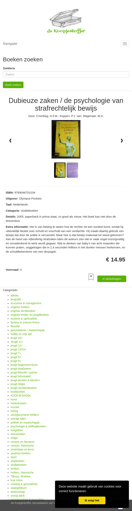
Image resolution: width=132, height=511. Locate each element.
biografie (16, 299)
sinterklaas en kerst (22, 449)
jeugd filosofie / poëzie (24, 372)
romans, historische (22, 445)
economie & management (26, 303)
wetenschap (18, 491)
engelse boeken (20, 307)
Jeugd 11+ (17, 341)
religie (14, 437)
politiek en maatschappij (25, 422)
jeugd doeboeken (21, 368)
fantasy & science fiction (25, 322)
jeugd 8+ (16, 357)
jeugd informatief (21, 376)
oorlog (14, 410)
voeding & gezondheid (24, 484)
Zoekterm (9, 68)
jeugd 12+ (17, 345)
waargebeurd (18, 487)
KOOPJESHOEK (21, 395)
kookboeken (18, 391)
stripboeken (17, 461)
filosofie (15, 326)
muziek (15, 407)
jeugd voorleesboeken (24, 387)
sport (14, 457)
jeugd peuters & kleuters (25, 380)
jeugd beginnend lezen (24, 364)
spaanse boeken (20, 453)
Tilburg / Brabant (20, 476)
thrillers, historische (22, 472)
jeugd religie (18, 384)
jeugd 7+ (16, 353)
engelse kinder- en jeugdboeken (30, 314)
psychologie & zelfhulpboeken (28, 426)
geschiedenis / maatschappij (27, 330)
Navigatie (10, 44)
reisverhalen (18, 434)
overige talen (18, 418)
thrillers (15, 468)
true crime (17, 480)
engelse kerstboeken (23, 310)
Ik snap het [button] (92, 500)
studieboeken (19, 464)
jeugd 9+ (16, 360)
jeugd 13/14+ (18, 349)
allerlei (14, 295)
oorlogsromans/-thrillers (25, 414)
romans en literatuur (23, 441)
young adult (17, 495)
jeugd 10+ (17, 337)
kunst (14, 399)
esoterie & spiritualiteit (24, 318)
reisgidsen (17, 430)
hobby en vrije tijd (21, 334)
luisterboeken (19, 403)
